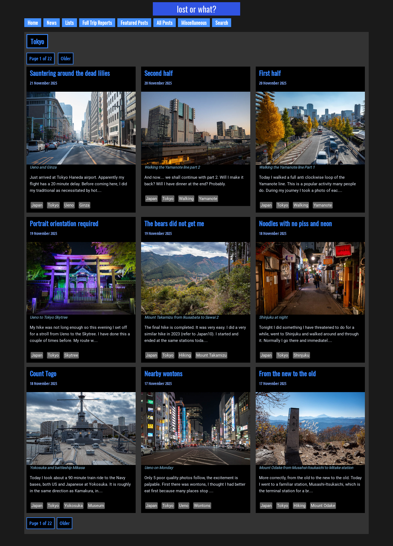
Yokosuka (73, 505)
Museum (96, 505)
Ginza (84, 205)
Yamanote (208, 198)
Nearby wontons (163, 373)
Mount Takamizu (211, 355)
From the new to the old (287, 373)
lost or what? (196, 9)
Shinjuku (301, 355)
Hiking (185, 355)
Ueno (69, 205)
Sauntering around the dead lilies (70, 73)
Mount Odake (323, 505)
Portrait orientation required (64, 223)
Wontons (202, 505)
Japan (36, 205)
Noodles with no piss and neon (295, 223)
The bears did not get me (174, 223)
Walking (186, 198)
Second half (158, 73)
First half (270, 73)
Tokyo (53, 205)
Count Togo (43, 373)
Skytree (71, 355)
